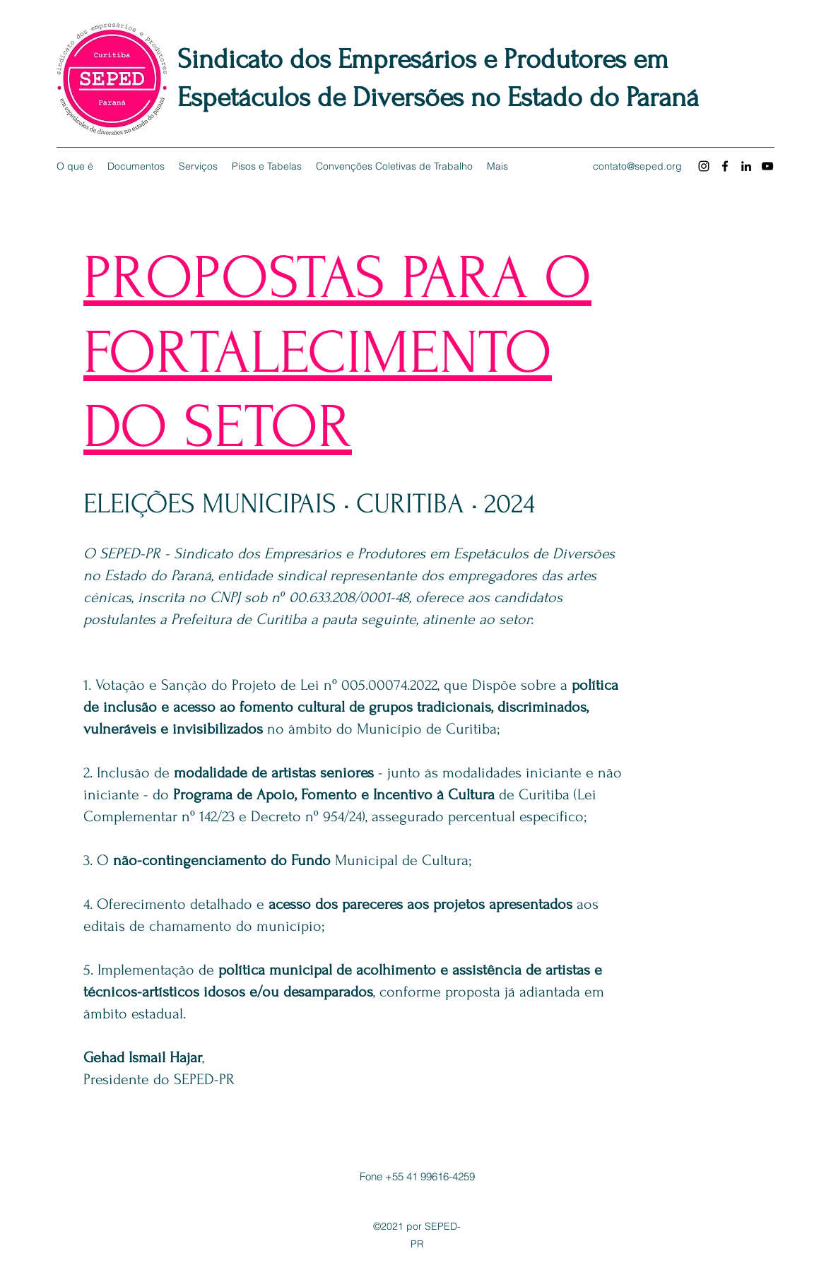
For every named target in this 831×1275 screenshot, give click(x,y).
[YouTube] (767, 166)
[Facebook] (725, 166)
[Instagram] (704, 166)
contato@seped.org (637, 166)
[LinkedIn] (746, 166)
